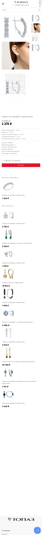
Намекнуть (17, 160)
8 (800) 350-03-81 (22, 5)
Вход (40, 1)
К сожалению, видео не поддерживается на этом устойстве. (15, 105)
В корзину (21, 165)
